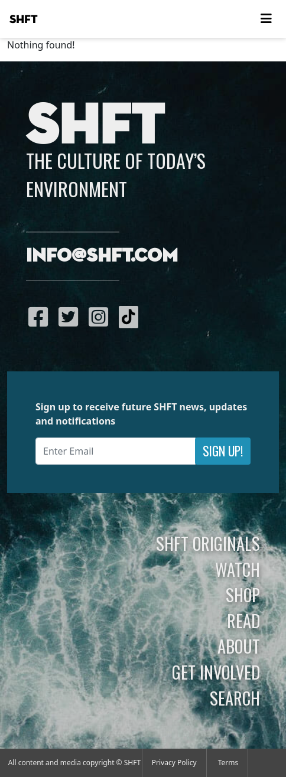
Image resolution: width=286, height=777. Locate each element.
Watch (237, 569)
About (238, 646)
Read (243, 620)
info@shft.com (102, 256)
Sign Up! (223, 451)
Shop (243, 594)
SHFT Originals (208, 543)
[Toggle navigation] (266, 19)
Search (235, 697)
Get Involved (216, 672)
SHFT (23, 19)
